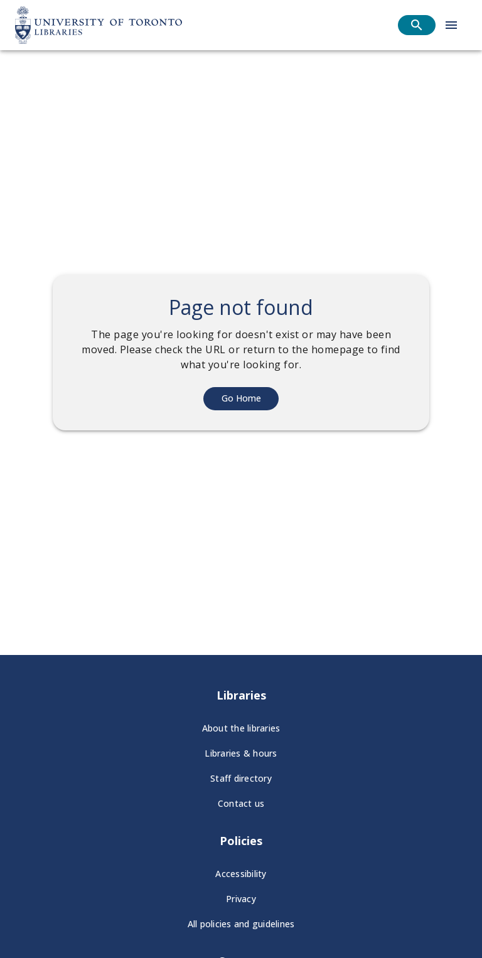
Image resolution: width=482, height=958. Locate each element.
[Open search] (417, 25)
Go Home (241, 398)
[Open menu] (451, 25)
